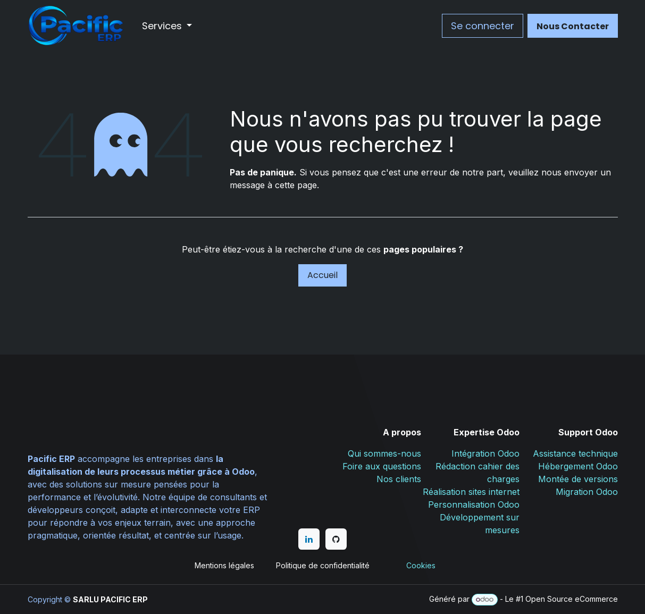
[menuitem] (167, 25)
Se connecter (482, 25)
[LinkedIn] (309, 539)
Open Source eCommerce (571, 598)
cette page (296, 185)
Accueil (322, 275)
